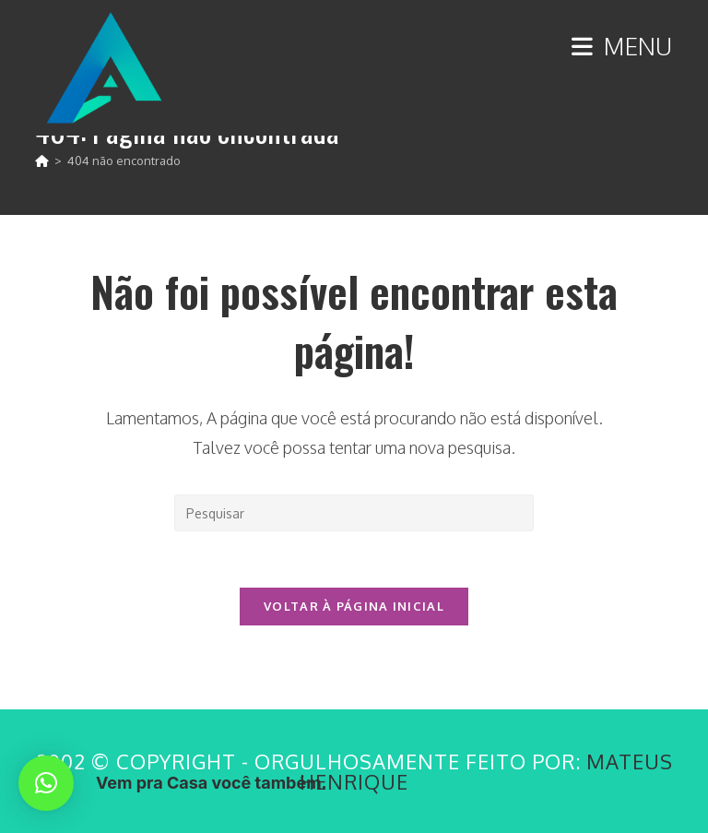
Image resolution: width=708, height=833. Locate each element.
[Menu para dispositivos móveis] (622, 45)
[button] (46, 783)
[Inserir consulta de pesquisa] (354, 512)
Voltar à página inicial (354, 606)
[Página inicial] (42, 160)
